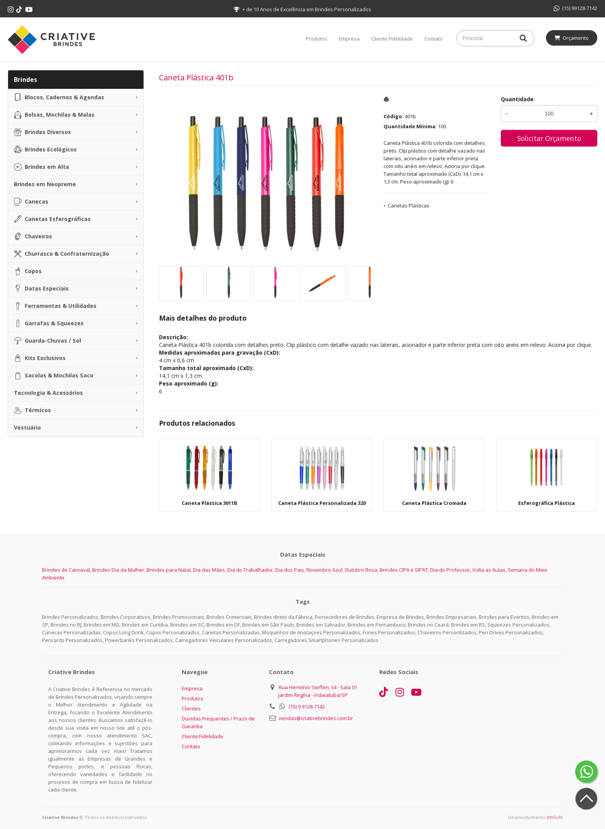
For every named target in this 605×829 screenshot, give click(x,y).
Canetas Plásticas (408, 205)
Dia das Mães (209, 569)
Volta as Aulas (488, 569)
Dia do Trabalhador (250, 569)
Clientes (191, 708)
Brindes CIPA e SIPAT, (404, 569)
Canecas (31, 202)
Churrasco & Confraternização (61, 254)
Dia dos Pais (289, 569)
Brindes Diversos (42, 132)
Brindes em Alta (41, 167)
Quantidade (517, 99)
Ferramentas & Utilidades (55, 306)
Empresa (349, 38)
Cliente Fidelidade (392, 38)
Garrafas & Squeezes (49, 323)
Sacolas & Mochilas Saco (53, 375)
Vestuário (27, 427)
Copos (28, 271)
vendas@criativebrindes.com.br (316, 718)
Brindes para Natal (169, 569)
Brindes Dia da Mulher (118, 569)
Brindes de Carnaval (66, 569)
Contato (433, 38)
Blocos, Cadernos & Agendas (59, 97)
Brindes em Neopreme (45, 184)
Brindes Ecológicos (45, 149)
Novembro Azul (324, 569)
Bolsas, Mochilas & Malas (54, 115)
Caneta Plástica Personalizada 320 (322, 502)
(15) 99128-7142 (575, 8)
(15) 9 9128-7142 (307, 706)
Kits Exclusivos (40, 358)
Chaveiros (33, 236)
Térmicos (32, 410)
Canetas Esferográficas (52, 219)
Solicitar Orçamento (549, 138)
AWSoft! (555, 817)
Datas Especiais (41, 288)
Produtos (316, 38)
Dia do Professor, (450, 569)
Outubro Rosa (361, 569)
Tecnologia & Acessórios (48, 392)
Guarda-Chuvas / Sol (47, 341)
